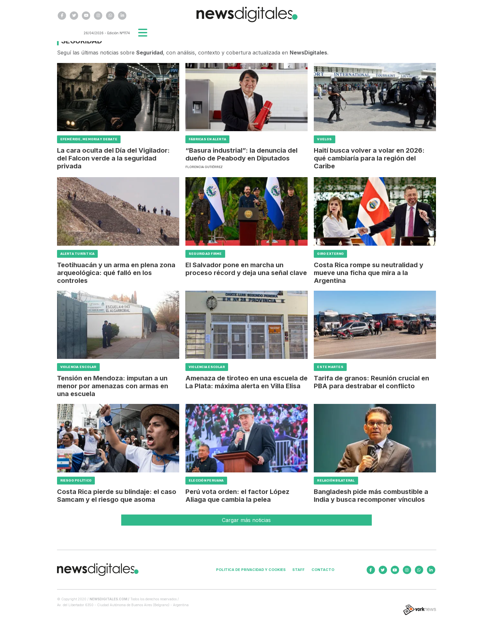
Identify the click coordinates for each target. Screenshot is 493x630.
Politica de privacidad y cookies (251, 569)
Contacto (323, 569)
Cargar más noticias (246, 520)
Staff (298, 569)
